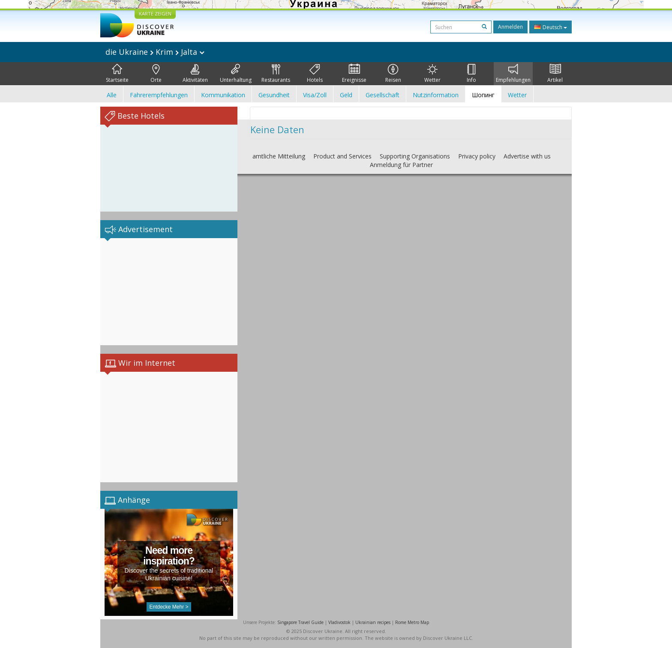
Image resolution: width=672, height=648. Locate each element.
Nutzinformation (436, 95)
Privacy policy (476, 156)
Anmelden (510, 26)
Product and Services (342, 156)
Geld (346, 95)
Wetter (432, 74)
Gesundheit (274, 95)
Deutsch (550, 27)
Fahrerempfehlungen (159, 95)
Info (471, 74)
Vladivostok (339, 622)
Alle (112, 95)
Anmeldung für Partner (401, 165)
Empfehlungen (513, 74)
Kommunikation (223, 95)
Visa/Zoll (315, 95)
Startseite (117, 74)
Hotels (315, 74)
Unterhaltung (236, 74)
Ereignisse (354, 74)
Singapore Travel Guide (300, 622)
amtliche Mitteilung (278, 156)
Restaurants (275, 74)
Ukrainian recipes (372, 622)
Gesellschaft (382, 95)
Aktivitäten (195, 74)
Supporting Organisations (415, 156)
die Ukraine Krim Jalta (154, 52)
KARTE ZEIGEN (155, 13)
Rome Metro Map (412, 622)
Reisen (393, 74)
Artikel (555, 74)
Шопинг (483, 95)
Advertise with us (527, 156)
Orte (156, 74)
